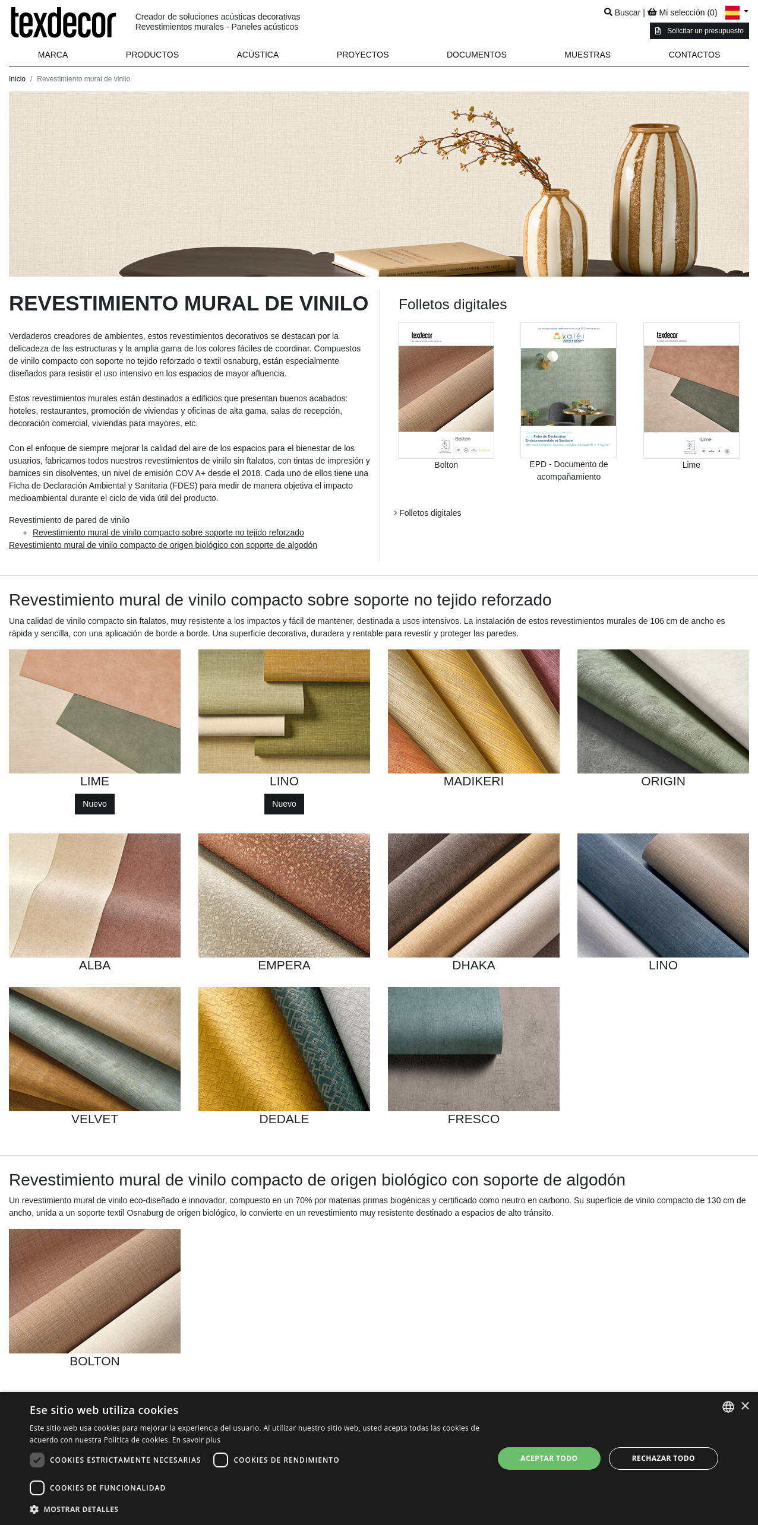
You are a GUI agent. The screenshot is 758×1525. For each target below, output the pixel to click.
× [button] (744, 1406)
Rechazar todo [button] (663, 1458)
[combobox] (728, 1407)
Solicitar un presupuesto (699, 31)
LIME (94, 781)
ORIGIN (663, 781)
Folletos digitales (427, 513)
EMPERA (284, 965)
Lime (691, 465)
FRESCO (474, 1118)
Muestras (587, 54)
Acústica (258, 54)
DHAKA (473, 965)
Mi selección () (683, 12)
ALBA (95, 965)
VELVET (94, 1118)
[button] (152, 55)
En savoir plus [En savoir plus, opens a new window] (196, 1440)
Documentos (477, 54)
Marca (53, 54)
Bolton (446, 465)
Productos (152, 54)
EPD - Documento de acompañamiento (568, 470)
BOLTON (94, 1361)
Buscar (622, 12)
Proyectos (363, 54)
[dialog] (379, 1458)
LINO (284, 781)
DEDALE (284, 1118)
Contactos (695, 54)
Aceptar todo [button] (548, 1458)
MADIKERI (474, 781)
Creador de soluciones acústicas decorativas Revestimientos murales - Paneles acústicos (218, 21)
